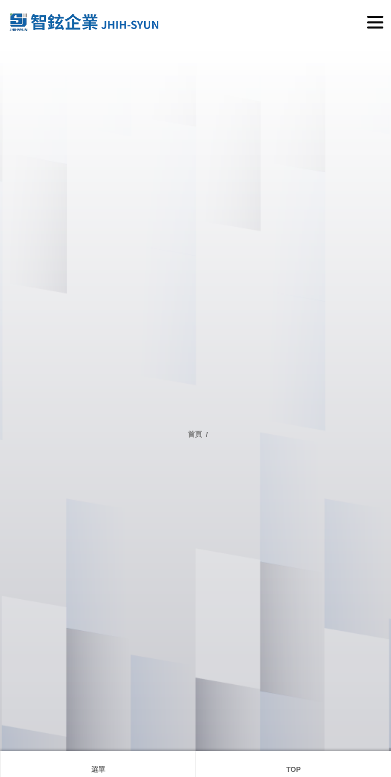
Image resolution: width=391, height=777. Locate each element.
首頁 (197, 434)
